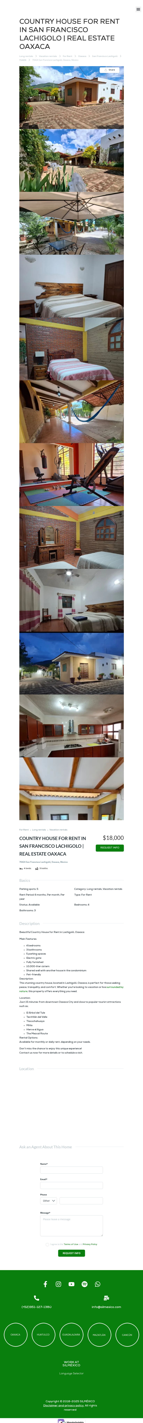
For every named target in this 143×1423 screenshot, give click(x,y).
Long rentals (26, 56)
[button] (138, 9)
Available (34, 905)
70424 (22, 60)
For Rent (67, 56)
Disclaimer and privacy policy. (63, 1405)
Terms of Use (71, 1244)
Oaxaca (82, 56)
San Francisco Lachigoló (105, 56)
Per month (53, 895)
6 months (40, 895)
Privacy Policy (90, 1244)
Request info (109, 848)
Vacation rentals (48, 56)
